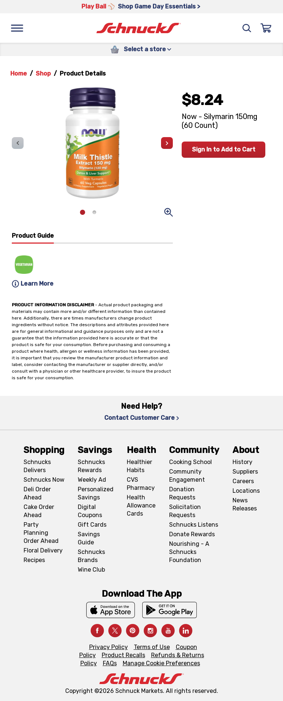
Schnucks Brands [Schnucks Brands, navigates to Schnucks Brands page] (91, 556)
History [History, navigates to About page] (242, 461)
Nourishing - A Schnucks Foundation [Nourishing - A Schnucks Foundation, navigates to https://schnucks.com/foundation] (189, 552)
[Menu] (17, 28)
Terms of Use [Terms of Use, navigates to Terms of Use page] (152, 647)
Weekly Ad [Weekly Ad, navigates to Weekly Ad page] (92, 479)
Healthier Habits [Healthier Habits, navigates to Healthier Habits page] (139, 466)
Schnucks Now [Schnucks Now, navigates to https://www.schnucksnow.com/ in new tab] (44, 479)
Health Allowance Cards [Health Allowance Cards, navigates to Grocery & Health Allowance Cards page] (141, 505)
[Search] (247, 28)
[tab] (33, 237)
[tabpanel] (92, 267)
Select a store (147, 49)
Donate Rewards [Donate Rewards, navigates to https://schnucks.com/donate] (192, 534)
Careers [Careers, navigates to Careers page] (243, 481)
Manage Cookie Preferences (161, 663)
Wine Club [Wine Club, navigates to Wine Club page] (91, 569)
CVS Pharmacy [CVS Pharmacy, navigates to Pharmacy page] (141, 483)
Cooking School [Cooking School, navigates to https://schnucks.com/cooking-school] (190, 461)
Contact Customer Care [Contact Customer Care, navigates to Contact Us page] (141, 417)
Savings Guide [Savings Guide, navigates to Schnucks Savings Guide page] (89, 538)
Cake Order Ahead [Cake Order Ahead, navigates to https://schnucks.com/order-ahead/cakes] (39, 511)
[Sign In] (266, 28)
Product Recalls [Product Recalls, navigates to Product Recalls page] (123, 655)
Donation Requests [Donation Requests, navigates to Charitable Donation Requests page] (182, 493)
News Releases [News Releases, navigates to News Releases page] (245, 504)
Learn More (32, 283)
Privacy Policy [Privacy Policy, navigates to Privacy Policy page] (108, 647)
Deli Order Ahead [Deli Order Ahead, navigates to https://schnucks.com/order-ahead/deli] (37, 493)
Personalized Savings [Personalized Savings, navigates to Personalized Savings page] (95, 493)
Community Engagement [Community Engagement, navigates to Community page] (187, 475)
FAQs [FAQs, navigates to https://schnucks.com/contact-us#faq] (110, 663)
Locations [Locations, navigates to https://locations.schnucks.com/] (246, 490)
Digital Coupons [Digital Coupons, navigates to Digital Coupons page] (90, 511)
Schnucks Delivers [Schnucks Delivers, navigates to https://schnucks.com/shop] (37, 466)
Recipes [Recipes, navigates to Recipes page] (34, 560)
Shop (43, 73)
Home (18, 73)
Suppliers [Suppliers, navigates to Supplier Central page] (245, 471)
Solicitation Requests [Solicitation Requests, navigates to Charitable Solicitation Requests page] (185, 511)
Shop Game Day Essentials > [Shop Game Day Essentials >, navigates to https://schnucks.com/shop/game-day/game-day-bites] (159, 6)
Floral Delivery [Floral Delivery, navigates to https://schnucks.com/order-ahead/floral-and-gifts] (43, 550)
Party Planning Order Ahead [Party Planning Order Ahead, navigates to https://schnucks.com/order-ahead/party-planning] (41, 532)
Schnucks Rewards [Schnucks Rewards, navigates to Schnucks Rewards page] (91, 466)
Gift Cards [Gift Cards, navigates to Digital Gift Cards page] (92, 524)
